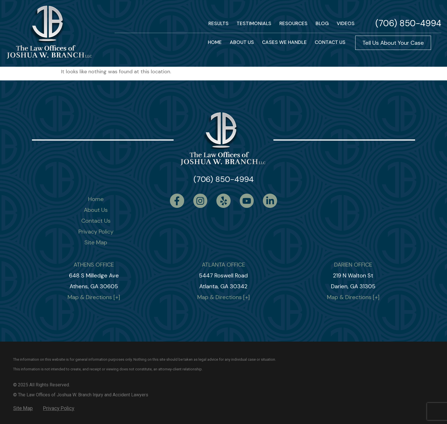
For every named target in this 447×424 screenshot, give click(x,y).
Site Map (95, 242)
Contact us (330, 42)
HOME (215, 42)
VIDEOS (346, 23)
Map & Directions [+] (94, 297)
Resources (293, 23)
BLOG (322, 23)
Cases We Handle (284, 42)
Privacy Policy (95, 231)
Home (96, 199)
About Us (242, 42)
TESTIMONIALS (254, 23)
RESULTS (218, 23)
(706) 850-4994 (408, 23)
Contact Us (96, 220)
